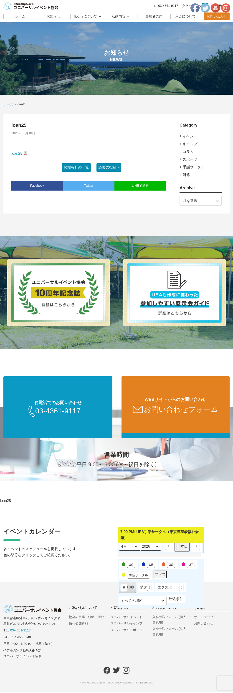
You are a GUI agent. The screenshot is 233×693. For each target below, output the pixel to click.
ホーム (20, 16)
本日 (182, 548)
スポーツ (190, 159)
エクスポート (170, 589)
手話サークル (194, 167)
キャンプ (190, 144)
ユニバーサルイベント (126, 618)
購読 (146, 589)
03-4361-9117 (20, 631)
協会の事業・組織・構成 (86, 618)
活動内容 (118, 16)
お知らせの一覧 (76, 167)
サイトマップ (203, 618)
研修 (186, 175)
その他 (198, 609)
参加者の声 (153, 16)
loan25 (16, 153)
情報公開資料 (78, 624)
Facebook (37, 185)
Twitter (88, 185)
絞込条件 (175, 601)
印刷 (127, 589)
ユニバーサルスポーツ (126, 631)
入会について (185, 16)
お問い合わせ (217, 16)
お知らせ (53, 16)
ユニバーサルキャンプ (126, 624)
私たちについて (85, 16)
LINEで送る (140, 185)
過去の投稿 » (108, 167)
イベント (190, 136)
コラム (188, 152)
